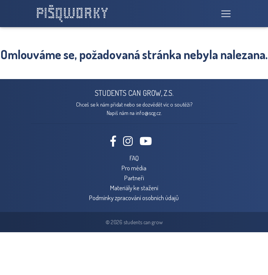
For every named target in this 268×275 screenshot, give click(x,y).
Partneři (134, 177)
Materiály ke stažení (134, 187)
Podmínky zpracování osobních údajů (134, 197)
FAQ (134, 158)
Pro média (134, 167)
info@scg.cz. (149, 112)
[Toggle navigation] (224, 13)
